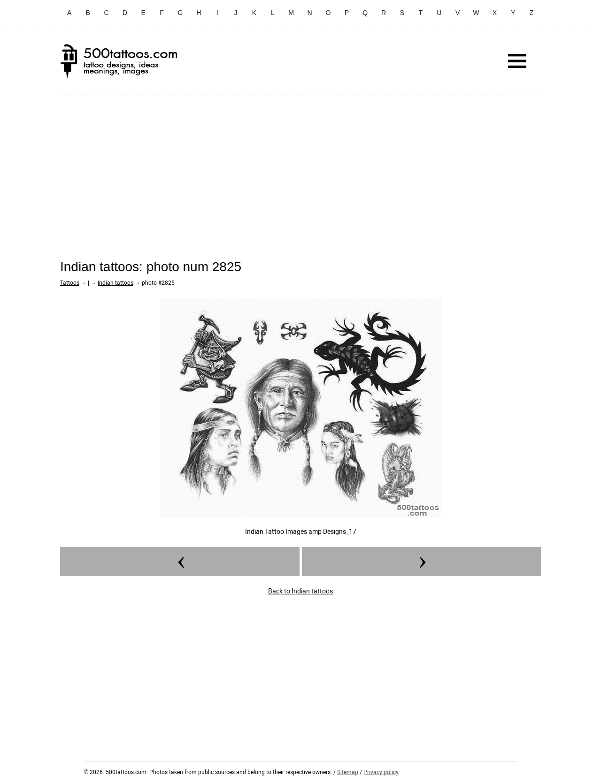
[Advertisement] (300, 169)
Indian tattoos (115, 283)
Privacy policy (381, 772)
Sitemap (347, 772)
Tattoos (69, 283)
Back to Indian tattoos (300, 591)
